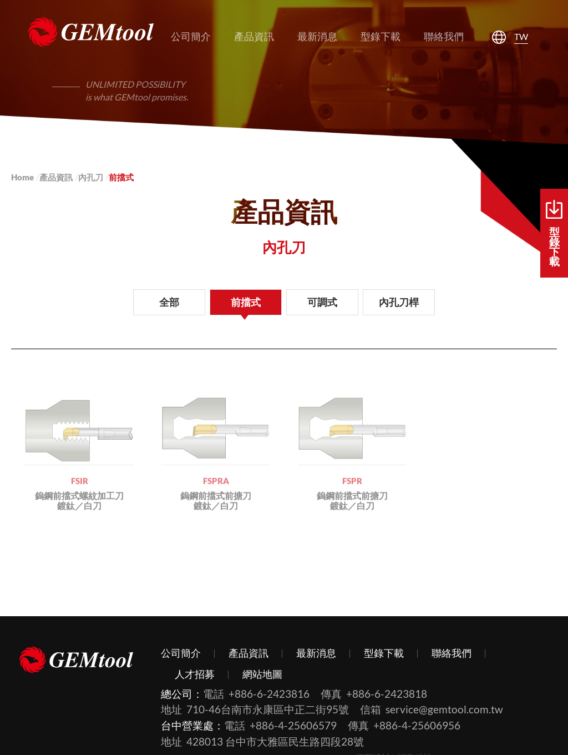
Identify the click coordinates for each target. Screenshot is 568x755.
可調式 (322, 302)
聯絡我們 (451, 653)
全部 (169, 302)
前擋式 (246, 302)
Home (22, 177)
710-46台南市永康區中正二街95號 (267, 709)
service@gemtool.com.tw (444, 709)
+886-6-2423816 (269, 693)
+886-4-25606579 (293, 725)
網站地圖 (262, 674)
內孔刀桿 (399, 302)
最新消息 (316, 653)
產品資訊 (56, 177)
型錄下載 (554, 234)
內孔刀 (90, 177)
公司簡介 (181, 653)
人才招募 (195, 674)
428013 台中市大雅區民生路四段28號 (275, 741)
